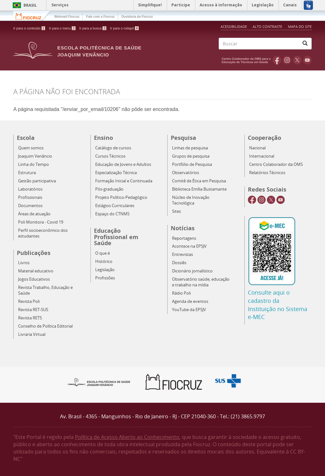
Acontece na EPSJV (189, 246)
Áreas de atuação (34, 214)
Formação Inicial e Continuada (123, 181)
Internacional (261, 156)
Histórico (103, 261)
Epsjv (99, 381)
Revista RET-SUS (33, 309)
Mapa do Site (300, 26)
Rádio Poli (181, 293)
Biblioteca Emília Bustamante (199, 189)
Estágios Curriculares (114, 205)
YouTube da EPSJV (189, 309)
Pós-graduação (109, 189)
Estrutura (27, 172)
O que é (102, 253)
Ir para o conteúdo (29, 28)
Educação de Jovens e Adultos (123, 164)
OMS (247, 60)
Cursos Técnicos (110, 156)
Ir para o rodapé (124, 28)
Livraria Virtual (31, 334)
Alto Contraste (268, 26)
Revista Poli (29, 301)
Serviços (60, 5)
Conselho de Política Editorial (45, 326)
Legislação (105, 269)
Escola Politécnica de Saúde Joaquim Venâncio (99, 51)
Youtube (307, 60)
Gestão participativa (37, 181)
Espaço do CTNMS (112, 214)
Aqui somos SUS (230, 381)
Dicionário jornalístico (192, 271)
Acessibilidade (234, 26)
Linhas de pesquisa (190, 148)
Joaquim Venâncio (35, 156)
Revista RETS (30, 318)
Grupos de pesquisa (190, 156)
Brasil (23, 5)
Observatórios (185, 172)
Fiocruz (32, 15)
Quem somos (30, 148)
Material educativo (35, 271)
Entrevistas (182, 254)
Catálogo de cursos (113, 148)
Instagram (287, 60)
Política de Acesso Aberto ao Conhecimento (127, 437)
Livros (24, 262)
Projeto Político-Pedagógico (121, 197)
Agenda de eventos (190, 301)
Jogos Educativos (34, 279)
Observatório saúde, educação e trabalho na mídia (200, 282)
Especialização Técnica (116, 172)
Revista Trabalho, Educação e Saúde (45, 290)
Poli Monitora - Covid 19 (40, 222)
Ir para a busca (92, 28)
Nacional (257, 148)
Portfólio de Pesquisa (192, 164)
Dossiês (179, 262)
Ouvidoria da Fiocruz (137, 16)
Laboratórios (30, 189)
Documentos (30, 205)
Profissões (105, 278)
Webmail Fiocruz (66, 16)
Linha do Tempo (33, 164)
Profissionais (30, 197)
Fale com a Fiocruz (100, 16)
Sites (176, 211)
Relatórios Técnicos (267, 172)
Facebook (277, 60)
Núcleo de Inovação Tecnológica (190, 200)
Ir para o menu (62, 28)
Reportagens (184, 238)
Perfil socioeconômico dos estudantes (43, 233)
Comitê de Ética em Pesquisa (199, 181)
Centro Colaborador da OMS (276, 164)
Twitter (297, 60)
